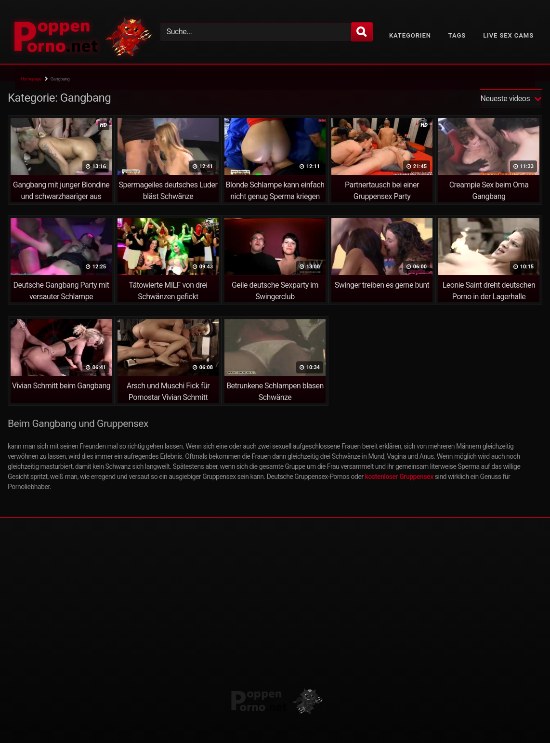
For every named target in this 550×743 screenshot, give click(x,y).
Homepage (31, 78)
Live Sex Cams (508, 35)
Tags (457, 35)
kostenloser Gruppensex (399, 476)
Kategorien (410, 35)
